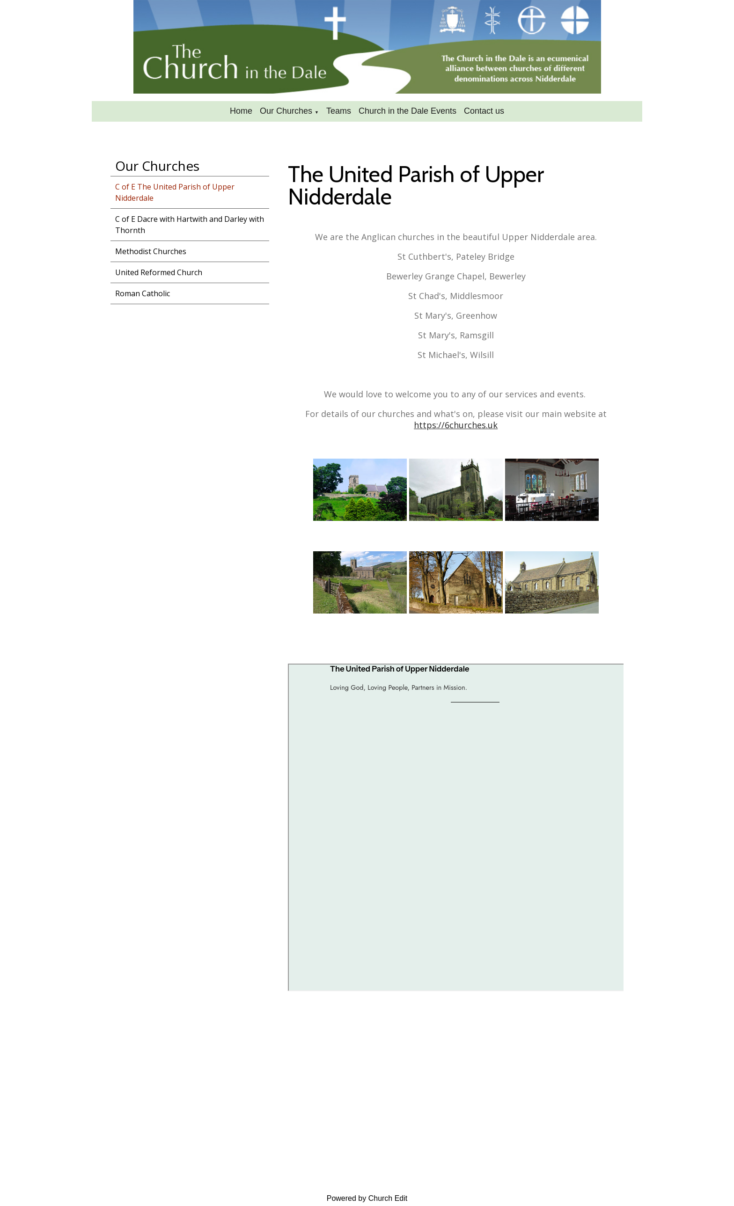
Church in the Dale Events (407, 111)
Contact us (484, 111)
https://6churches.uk (456, 425)
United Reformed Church (158, 272)
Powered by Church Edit (367, 1198)
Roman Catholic (142, 293)
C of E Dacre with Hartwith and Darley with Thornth (189, 224)
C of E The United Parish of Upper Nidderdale (175, 192)
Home (241, 111)
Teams (338, 111)
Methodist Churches (150, 251)
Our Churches (286, 111)
